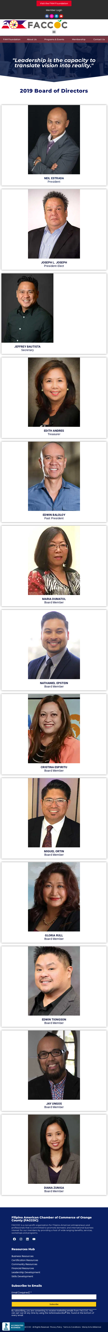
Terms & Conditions (72, 1327)
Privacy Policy (56, 1327)
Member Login (54, 10)
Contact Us (99, 39)
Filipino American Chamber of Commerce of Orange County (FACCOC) (52, 1219)
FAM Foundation (12, 39)
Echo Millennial (94, 1327)
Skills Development (22, 1276)
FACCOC (27, 1327)
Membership (79, 39)
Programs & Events (55, 39)
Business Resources (22, 1256)
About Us (32, 39)
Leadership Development (26, 1272)
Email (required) (22, 1292)
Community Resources (24, 1264)
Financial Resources (23, 1268)
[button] (54, 31)
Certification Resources (25, 1260)
